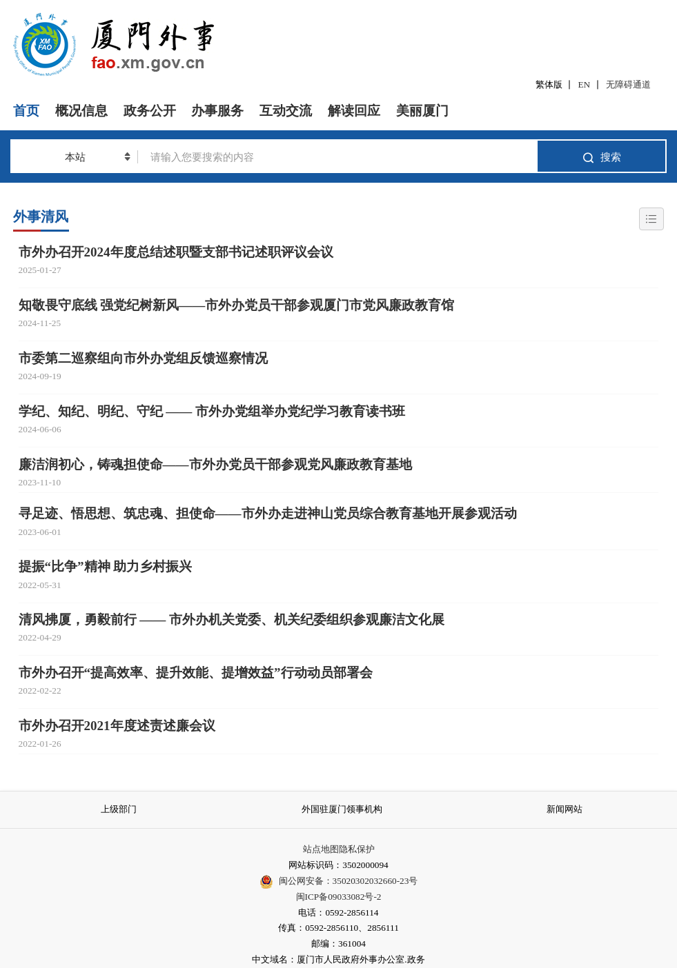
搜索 (601, 157)
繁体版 (549, 84)
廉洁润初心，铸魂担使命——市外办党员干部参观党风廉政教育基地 (215, 464)
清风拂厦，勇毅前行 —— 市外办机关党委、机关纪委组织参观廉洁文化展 (232, 619)
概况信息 (81, 110)
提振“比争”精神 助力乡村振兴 (106, 566)
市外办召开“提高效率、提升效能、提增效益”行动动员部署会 (196, 672)
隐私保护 (357, 849)
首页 (26, 110)
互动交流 (285, 110)
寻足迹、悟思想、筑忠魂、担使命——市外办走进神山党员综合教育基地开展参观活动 (268, 513)
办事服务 (217, 110)
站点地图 (321, 849)
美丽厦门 (422, 110)
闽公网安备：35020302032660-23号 (348, 881)
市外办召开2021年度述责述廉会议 (117, 725)
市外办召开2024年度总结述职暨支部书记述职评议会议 (176, 252)
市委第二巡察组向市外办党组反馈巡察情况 (143, 358)
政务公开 (150, 110)
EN (584, 84)
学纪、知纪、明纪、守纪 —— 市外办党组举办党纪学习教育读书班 (212, 411)
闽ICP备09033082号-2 (339, 896)
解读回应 (354, 110)
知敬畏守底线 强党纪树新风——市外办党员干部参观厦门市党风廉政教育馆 (237, 305)
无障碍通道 (628, 84)
